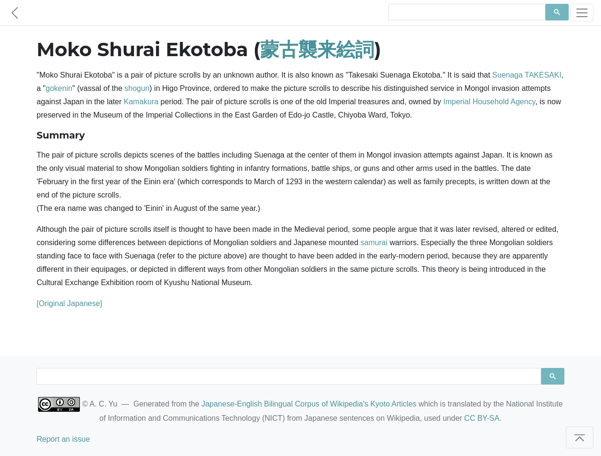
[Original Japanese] (69, 303)
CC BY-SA (481, 418)
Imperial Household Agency (489, 102)
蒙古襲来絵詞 (317, 49)
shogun (137, 88)
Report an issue (63, 439)
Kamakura (141, 102)
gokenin (59, 88)
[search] (466, 12)
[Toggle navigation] (582, 12)
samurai (374, 242)
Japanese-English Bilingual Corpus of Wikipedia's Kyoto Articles (309, 404)
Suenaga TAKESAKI (526, 75)
